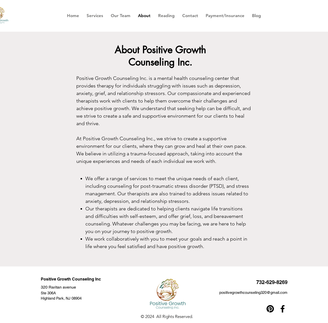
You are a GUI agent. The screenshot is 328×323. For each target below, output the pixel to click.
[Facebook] (282, 309)
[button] (95, 16)
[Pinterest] (270, 309)
